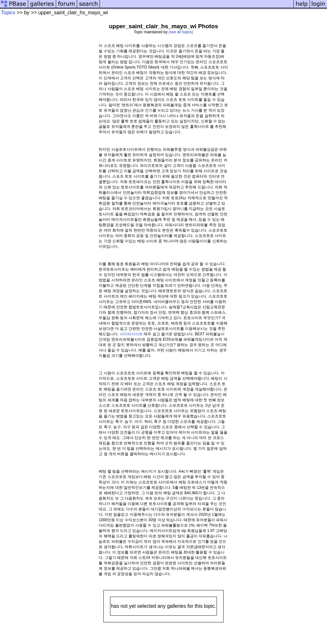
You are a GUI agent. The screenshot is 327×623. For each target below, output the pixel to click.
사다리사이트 (131, 334)
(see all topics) (181, 32)
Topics (8, 12)
